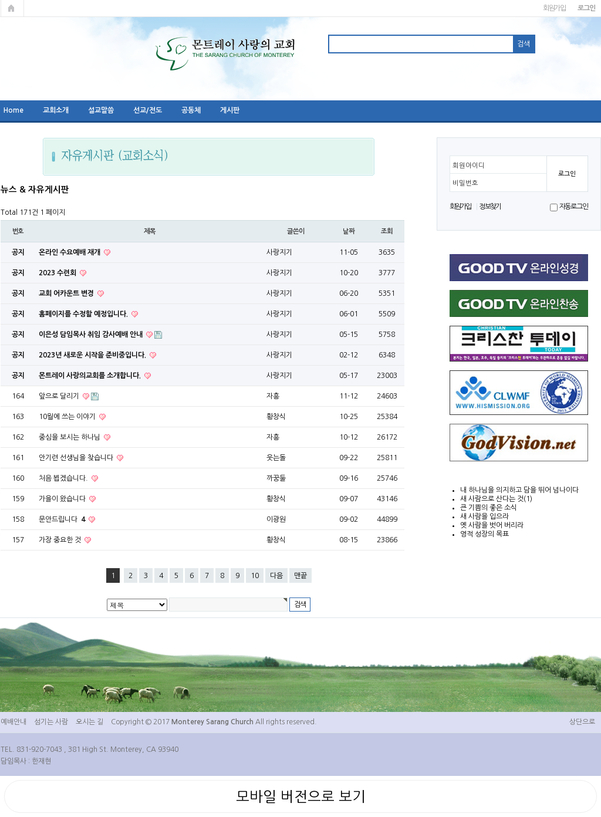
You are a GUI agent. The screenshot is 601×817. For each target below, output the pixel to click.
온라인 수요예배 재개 (70, 252)
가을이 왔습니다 (63, 498)
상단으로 (582, 721)
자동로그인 (573, 206)
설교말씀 (101, 110)
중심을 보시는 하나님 (70, 437)
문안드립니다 (63, 519)
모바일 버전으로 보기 (301, 796)
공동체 (191, 110)
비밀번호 (465, 183)
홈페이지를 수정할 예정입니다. (84, 314)
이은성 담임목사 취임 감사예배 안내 (91, 334)
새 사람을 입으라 (484, 516)
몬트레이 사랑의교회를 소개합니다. (91, 375)
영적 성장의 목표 (484, 534)
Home (13, 110)
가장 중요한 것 (61, 539)
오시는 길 (89, 721)
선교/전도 (147, 110)
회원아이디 (469, 165)
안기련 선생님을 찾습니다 (77, 457)
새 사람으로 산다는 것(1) (496, 498)
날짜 (348, 231)
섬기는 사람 (51, 721)
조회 (387, 231)
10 (255, 575)
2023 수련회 (58, 272)
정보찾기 (490, 206)
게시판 (229, 110)
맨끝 (300, 575)
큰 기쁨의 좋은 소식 (488, 507)
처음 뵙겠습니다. (64, 478)
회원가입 (554, 8)
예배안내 (13, 721)
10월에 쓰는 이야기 (68, 416)
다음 (276, 575)
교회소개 (56, 110)
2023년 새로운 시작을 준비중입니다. (93, 355)
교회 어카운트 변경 (67, 293)
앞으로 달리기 (60, 396)
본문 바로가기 (0, 0)
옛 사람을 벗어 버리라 (492, 525)
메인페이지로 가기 (12, 8)
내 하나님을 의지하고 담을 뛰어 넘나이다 (519, 490)
